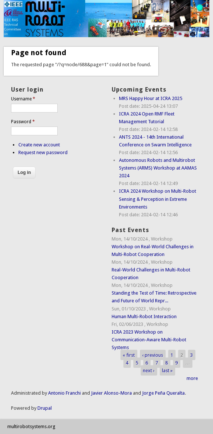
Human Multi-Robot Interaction (144, 316)
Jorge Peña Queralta (163, 393)
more (192, 378)
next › (149, 370)
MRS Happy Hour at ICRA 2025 (150, 98)
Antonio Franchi (64, 393)
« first (129, 355)
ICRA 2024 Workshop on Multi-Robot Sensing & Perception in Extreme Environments (157, 198)
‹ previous (152, 355)
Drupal (44, 408)
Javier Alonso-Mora (111, 393)
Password (23, 121)
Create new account (39, 144)
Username (23, 99)
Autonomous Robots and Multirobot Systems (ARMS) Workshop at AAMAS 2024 (158, 167)
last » (167, 370)
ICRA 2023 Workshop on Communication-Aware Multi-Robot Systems (149, 339)
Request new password (43, 152)
